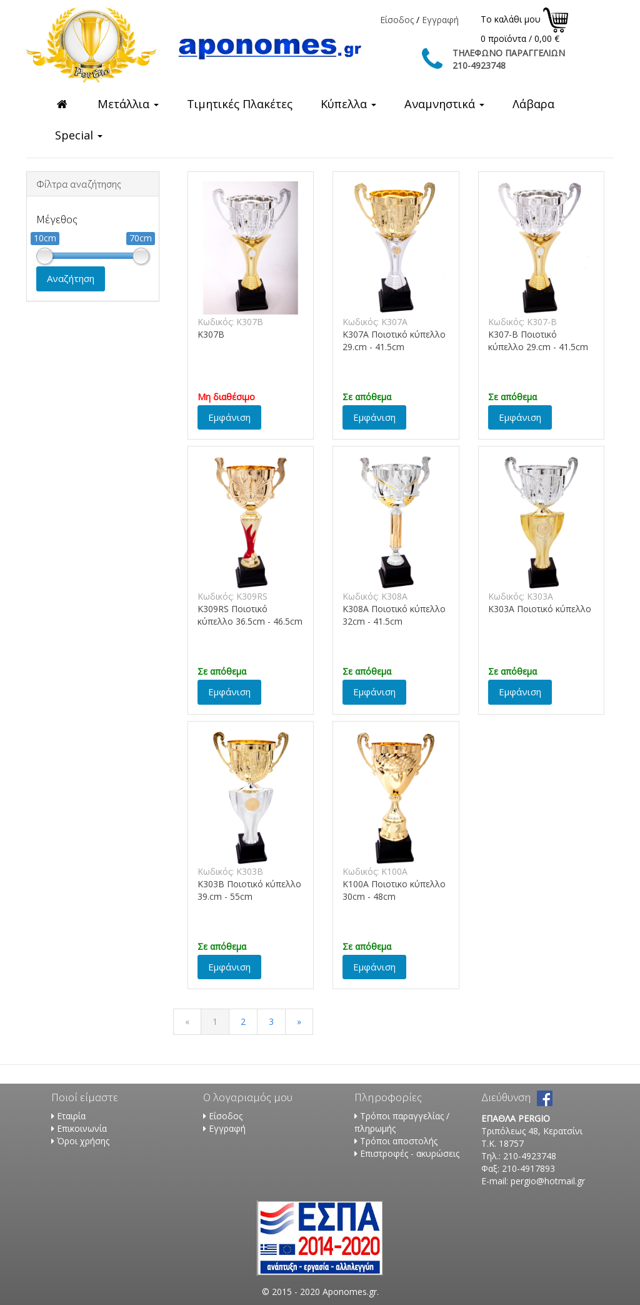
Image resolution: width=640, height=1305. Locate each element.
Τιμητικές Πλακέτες (239, 103)
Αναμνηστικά (444, 103)
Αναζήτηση (70, 278)
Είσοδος (397, 20)
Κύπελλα (348, 103)
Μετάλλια (128, 103)
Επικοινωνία (82, 1128)
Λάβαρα (533, 103)
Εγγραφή (440, 20)
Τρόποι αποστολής (399, 1141)
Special (78, 135)
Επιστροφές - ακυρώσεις (409, 1153)
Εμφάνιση (229, 417)
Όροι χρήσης (83, 1141)
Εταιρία (71, 1116)
